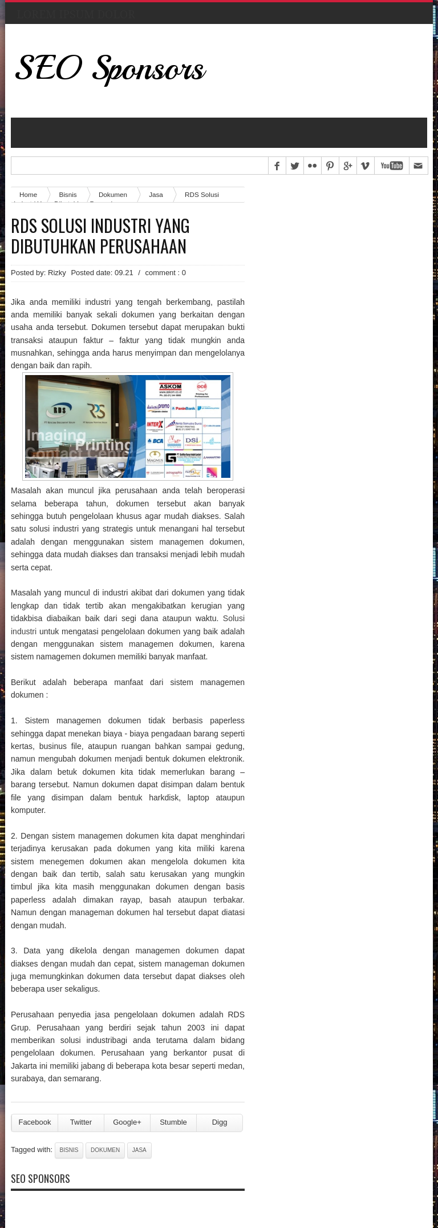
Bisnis (69, 1150)
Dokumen (105, 1150)
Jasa (156, 194)
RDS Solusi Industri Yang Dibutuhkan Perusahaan (100, 235)
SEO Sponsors (109, 67)
